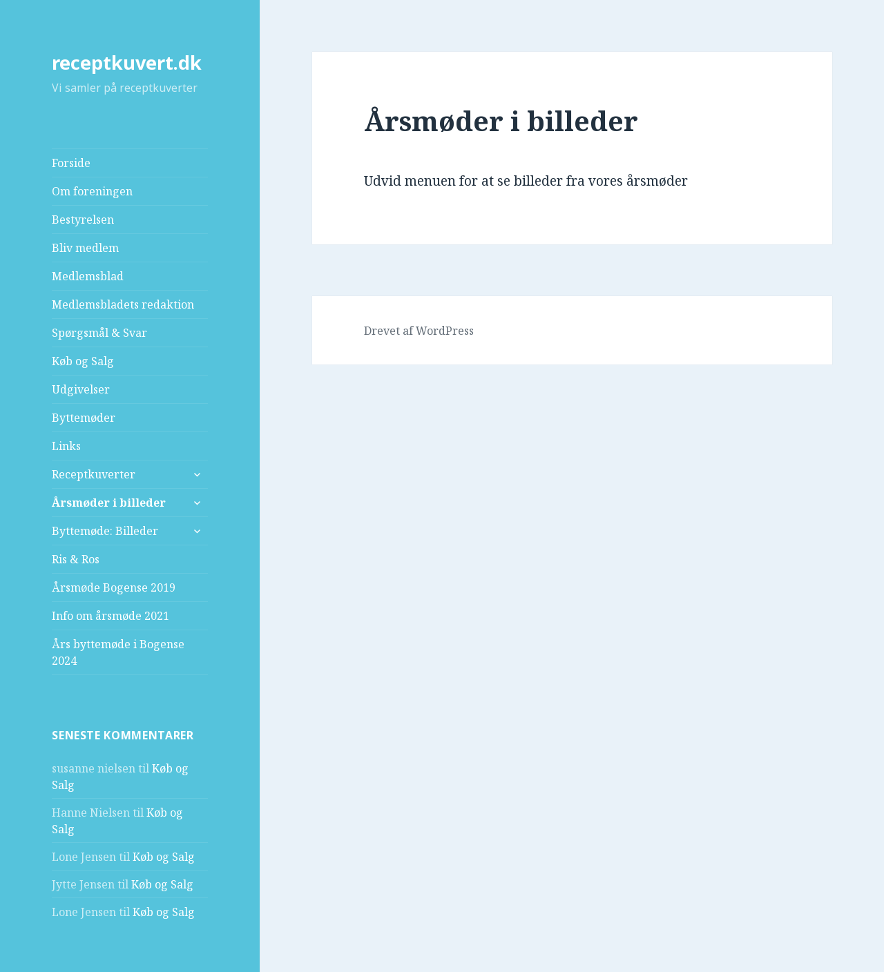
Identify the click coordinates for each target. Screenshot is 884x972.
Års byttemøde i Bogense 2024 (118, 652)
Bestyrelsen (83, 219)
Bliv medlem (85, 247)
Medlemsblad (88, 276)
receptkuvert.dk (127, 62)
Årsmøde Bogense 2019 (113, 587)
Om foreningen (92, 191)
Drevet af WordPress (419, 330)
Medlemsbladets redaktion (123, 304)
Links (66, 446)
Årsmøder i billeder (109, 502)
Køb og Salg (83, 361)
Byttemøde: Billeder (105, 530)
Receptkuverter (93, 474)
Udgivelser (81, 389)
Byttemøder (83, 417)
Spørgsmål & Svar (99, 332)
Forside (71, 163)
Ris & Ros (75, 559)
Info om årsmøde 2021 (110, 615)
